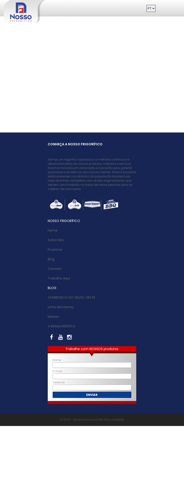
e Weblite (117, 420)
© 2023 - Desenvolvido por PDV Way (85, 420)
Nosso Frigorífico (12, 1)
